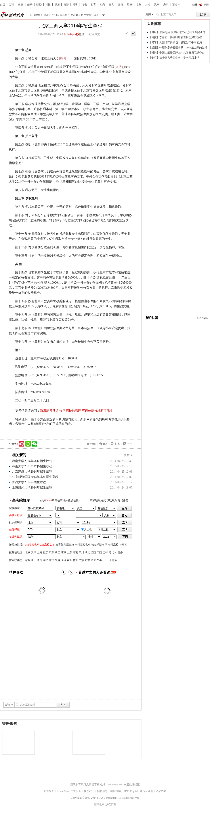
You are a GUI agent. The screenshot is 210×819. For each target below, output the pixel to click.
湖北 (87, 552)
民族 (81, 560)
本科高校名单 (83, 544)
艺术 (87, 560)
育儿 (111, 4)
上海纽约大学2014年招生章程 (32, 487)
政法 (51, 560)
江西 (93, 552)
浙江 (57, 552)
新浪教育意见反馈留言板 (84, 784)
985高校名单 (32, 544)
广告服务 (76, 791)
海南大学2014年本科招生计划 (32, 461)
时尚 (102, 4)
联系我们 (89, 791)
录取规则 (112, 500)
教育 (93, 4)
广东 (51, 552)
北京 (27, 552)
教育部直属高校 (64, 544)
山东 (69, 552)
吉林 (105, 552)
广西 (99, 552)
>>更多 (123, 544)
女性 (147, 4)
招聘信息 (102, 791)
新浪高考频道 (49, 410)
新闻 (11, 4)
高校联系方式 (98, 500)
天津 (33, 552)
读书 (84, 4)
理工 (33, 560)
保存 (105, 443)
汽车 (156, 4)
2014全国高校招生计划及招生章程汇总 (74, 15)
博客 (75, 4)
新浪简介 (49, 791)
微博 (66, 4)
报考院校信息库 (70, 410)
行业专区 (202, 318)
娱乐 (29, 4)
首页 (2, 4)
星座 (129, 4)
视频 (57, 4)
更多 (175, 4)
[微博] (63, 58)
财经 (39, 4)
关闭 (129, 443)
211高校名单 (47, 544)
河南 (75, 552)
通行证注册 (146, 791)
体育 (20, 4)
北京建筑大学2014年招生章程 (32, 471)
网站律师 (115, 791)
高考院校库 (21, 500)
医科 (63, 560)
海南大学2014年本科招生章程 (32, 466)
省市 (57, 515)
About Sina (63, 791)
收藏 (138, 4)
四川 (81, 552)
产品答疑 (161, 791)
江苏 (63, 552)
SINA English (131, 791)
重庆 (45, 552)
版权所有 (110, 804)
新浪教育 (35, 15)
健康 (120, 4)
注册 (194, 4)
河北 (111, 552)
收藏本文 (94, 34)
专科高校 (113, 544)
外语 (57, 560)
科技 (48, 4)
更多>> (128, 455)
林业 (75, 560)
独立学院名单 (99, 544)
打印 (117, 443)
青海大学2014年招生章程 (29, 482)
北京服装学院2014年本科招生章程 (35, 477)
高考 (46, 15)
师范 (39, 560)
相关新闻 (19, 455)
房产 (165, 4)
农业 (69, 560)
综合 (27, 560)
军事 (99, 560)
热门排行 (123, 500)
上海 (39, 552)
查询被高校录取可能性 (97, 410)
